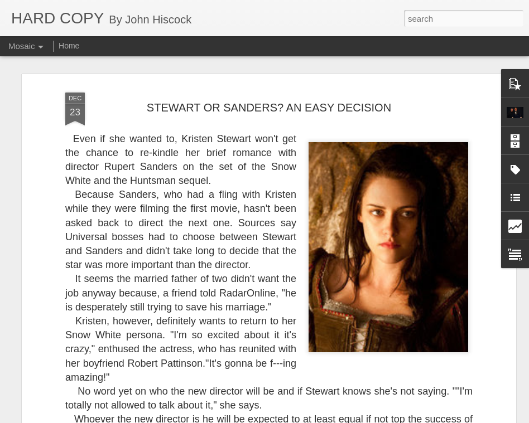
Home (69, 45)
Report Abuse (332, 417)
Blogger (299, 417)
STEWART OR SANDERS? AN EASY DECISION (269, 78)
